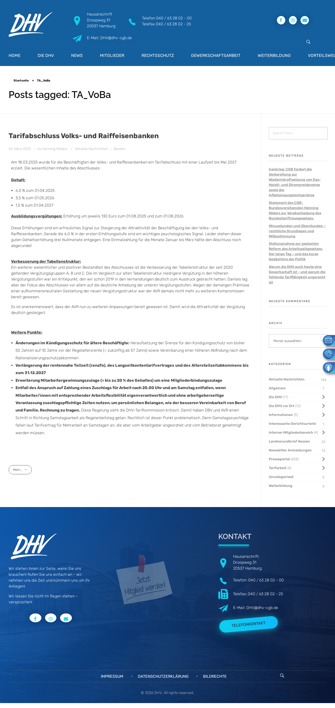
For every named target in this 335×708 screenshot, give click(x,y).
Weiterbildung (280, 486)
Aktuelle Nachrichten (91, 149)
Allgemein (277, 388)
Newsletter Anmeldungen (290, 450)
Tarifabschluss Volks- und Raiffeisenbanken (84, 136)
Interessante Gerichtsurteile (292, 424)
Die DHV (275, 397)
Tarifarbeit (278, 468)
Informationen (281, 415)
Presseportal (279, 459)
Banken (120, 149)
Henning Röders (55, 149)
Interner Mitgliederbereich (291, 432)
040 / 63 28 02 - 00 (174, 18)
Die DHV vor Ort (281, 406)
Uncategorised (281, 477)
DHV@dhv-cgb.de (262, 607)
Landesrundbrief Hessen (289, 441)
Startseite (21, 80)
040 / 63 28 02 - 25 (173, 24)
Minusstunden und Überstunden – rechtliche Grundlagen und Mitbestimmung (297, 231)
